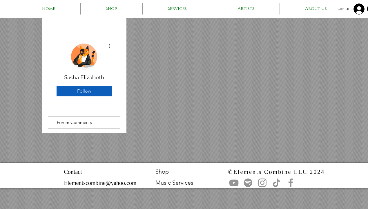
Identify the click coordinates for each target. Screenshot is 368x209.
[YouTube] (234, 182)
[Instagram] (262, 182)
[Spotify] (248, 182)
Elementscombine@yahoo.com (100, 183)
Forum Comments (74, 122)
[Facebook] (290, 182)
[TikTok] (276, 182)
